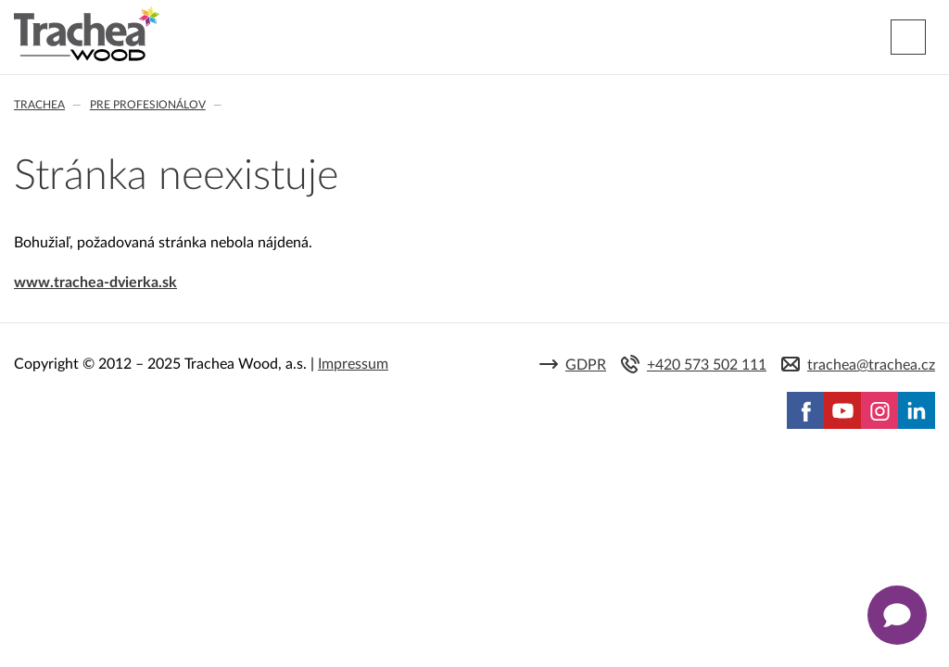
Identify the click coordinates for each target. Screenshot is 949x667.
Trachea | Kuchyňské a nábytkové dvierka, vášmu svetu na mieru (86, 34)
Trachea (39, 104)
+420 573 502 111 (706, 365)
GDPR (585, 365)
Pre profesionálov (148, 104)
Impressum (353, 364)
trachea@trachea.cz (871, 365)
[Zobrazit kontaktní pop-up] (897, 615)
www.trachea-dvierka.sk (95, 282)
